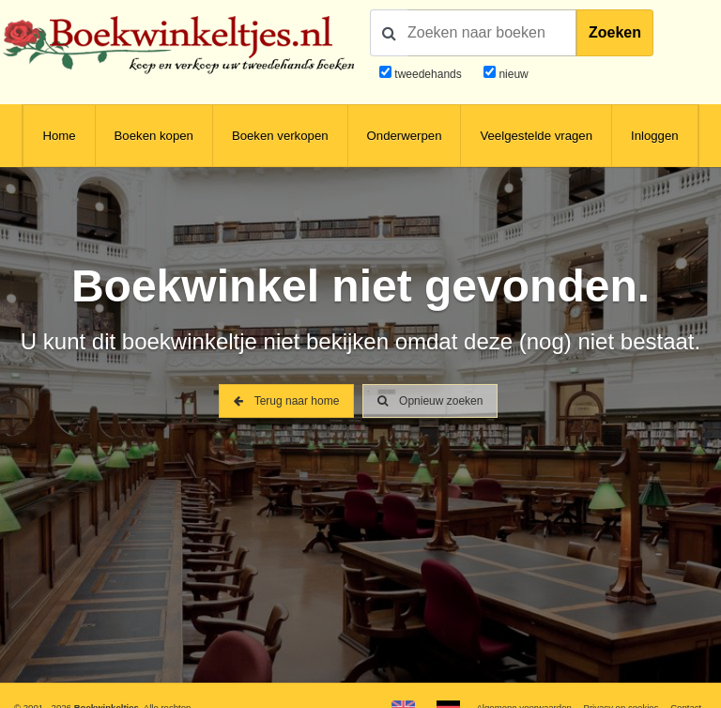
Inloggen (655, 136)
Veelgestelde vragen (536, 136)
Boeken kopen (154, 136)
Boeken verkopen (280, 136)
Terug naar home (287, 401)
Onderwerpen (404, 136)
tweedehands (427, 74)
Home (58, 136)
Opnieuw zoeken (430, 401)
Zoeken (615, 32)
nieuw (512, 74)
